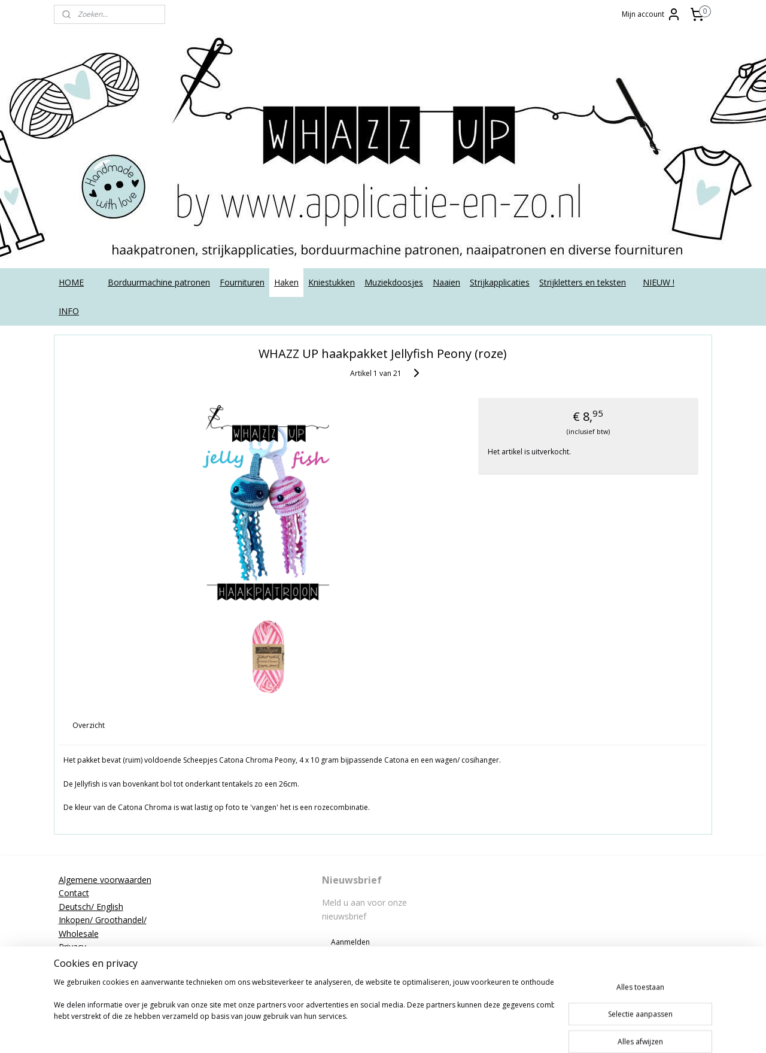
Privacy (72, 946)
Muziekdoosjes (393, 282)
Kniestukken (331, 282)
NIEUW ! (658, 282)
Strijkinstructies (88, 973)
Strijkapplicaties (500, 282)
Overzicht (89, 725)
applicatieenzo (618, 879)
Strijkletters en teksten (582, 282)
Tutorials (76, 987)
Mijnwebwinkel (555, 1031)
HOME (71, 282)
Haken (286, 282)
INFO (69, 311)
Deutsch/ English (91, 906)
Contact (74, 893)
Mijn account (651, 14)
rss (404, 1031)
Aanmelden (350, 942)
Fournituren (242, 282)
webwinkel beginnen (450, 1031)
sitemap (380, 1031)
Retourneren (83, 960)
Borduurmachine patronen (159, 282)
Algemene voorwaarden (105, 879)
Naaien (446, 282)
